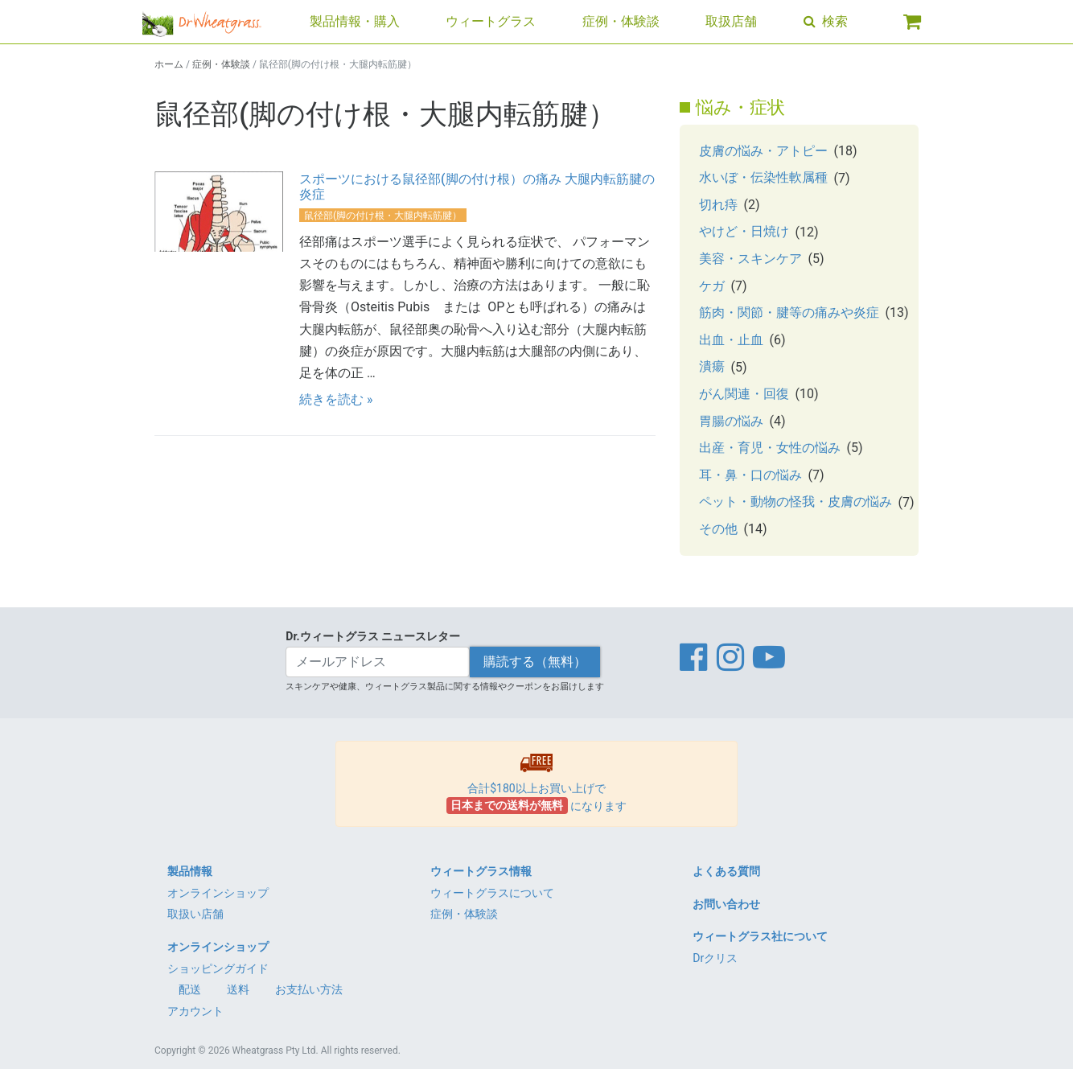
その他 (718, 529)
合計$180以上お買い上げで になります (536, 784)
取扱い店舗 (195, 913)
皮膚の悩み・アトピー (763, 150)
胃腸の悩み (731, 421)
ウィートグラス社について (760, 936)
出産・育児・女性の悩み (770, 447)
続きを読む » (335, 399)
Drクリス (715, 958)
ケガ (712, 286)
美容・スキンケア (750, 258)
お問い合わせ (726, 904)
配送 (190, 989)
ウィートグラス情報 (481, 871)
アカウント (195, 1011)
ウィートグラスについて (492, 892)
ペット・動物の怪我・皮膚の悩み (795, 501)
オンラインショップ (218, 892)
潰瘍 (712, 366)
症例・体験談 (621, 21)
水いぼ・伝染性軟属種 (763, 177)
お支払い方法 (309, 989)
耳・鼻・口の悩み (750, 475)
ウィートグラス (491, 21)
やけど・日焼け (744, 231)
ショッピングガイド (218, 968)
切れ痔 (718, 204)
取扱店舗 (731, 21)
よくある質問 (726, 871)
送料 (238, 989)
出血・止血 (731, 339)
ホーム (168, 64)
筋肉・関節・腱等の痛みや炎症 (789, 312)
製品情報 (189, 871)
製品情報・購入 (355, 21)
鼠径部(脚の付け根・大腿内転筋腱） (383, 215)
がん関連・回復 (744, 393)
